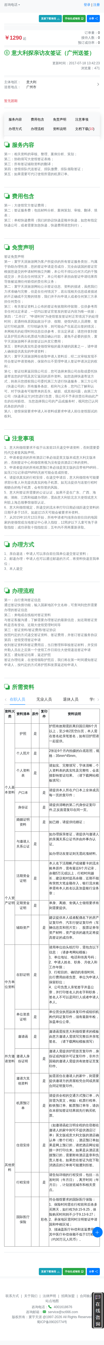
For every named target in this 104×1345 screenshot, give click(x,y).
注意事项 (81, 119)
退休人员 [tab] (65, 699)
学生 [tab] (88, 699)
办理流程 (37, 129)
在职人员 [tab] (12, 699)
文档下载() (84, 129)
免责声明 (59, 119)
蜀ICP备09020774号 (52, 1322)
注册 (96, 5)
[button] (12, 4)
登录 (87, 5)
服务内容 (15, 119)
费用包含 (37, 119)
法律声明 (49, 1296)
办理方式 (15, 129)
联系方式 (12, 1296)
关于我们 (30, 1296)
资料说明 (59, 129)
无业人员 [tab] (38, 699)
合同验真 (86, 1296)
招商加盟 (68, 1296)
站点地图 (52, 1301)
